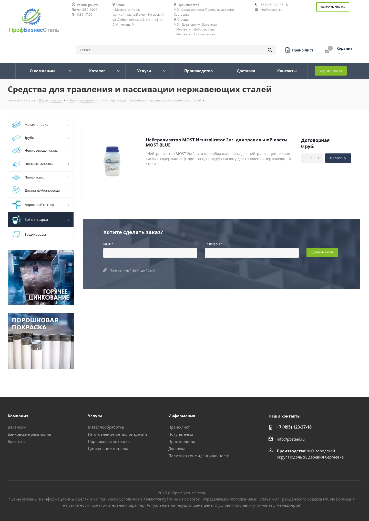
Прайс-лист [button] (179, 427)
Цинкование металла (108, 448)
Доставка (176, 448)
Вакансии (17, 427)
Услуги (95, 415)
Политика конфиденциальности (199, 455)
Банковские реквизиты (29, 434)
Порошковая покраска (109, 441)
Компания (18, 415)
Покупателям (180, 434)
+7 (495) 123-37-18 (274, 5)
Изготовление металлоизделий (117, 434)
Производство (181, 441)
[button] (299, 50)
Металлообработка (106, 427)
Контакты (17, 441)
